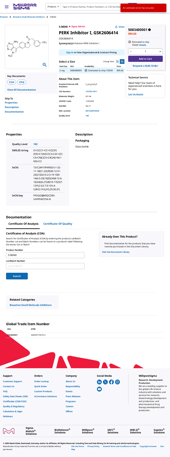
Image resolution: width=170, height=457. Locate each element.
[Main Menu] (6, 7)
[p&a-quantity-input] (145, 51)
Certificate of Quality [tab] (57, 223)
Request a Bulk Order (145, 65)
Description (12, 107)
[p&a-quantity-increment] (160, 51)
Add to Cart (145, 58)
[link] (17, 381)
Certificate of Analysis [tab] (23, 223)
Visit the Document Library (116, 251)
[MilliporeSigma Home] (25, 7)
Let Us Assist (135, 94)
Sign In (69, 52)
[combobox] (91, 6)
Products (4, 17)
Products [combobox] (52, 6)
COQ (21, 82)
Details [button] (142, 44)
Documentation (14, 111)
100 (87, 115)
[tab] (6, 16)
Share (120, 26)
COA (11, 82)
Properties (11, 102)
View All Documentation (21, 89)
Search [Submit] (17, 276)
